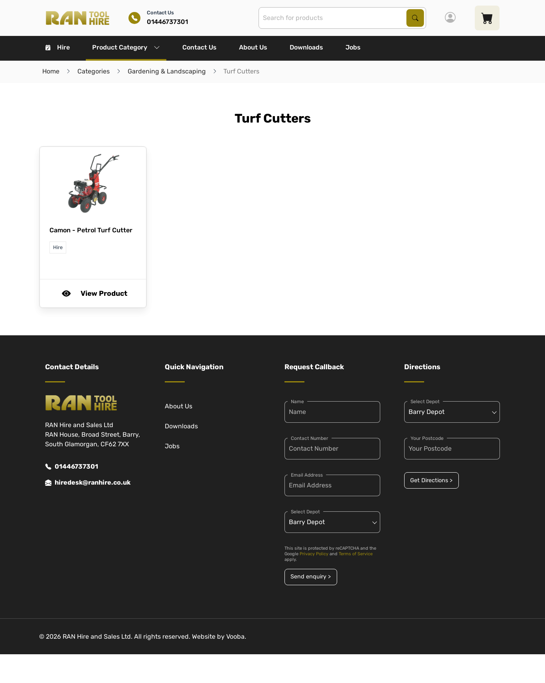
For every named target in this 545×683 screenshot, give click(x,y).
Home (50, 71)
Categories (93, 71)
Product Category (126, 47)
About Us (253, 47)
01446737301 (71, 466)
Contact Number (309, 438)
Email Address (307, 475)
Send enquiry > (310, 576)
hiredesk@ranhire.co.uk (87, 482)
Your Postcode (427, 438)
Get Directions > (431, 480)
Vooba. (236, 636)
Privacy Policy (314, 553)
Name (297, 401)
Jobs (353, 47)
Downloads (306, 47)
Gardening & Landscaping (167, 71)
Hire (57, 47)
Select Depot (305, 512)
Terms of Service (356, 553)
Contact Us (199, 47)
